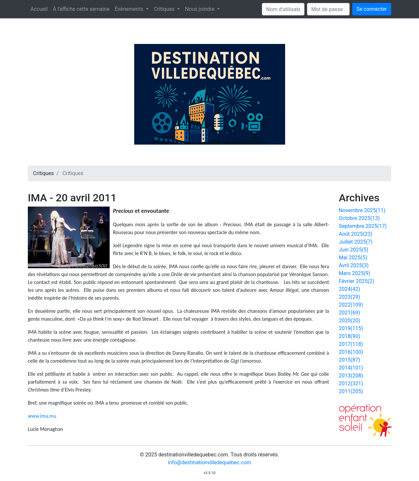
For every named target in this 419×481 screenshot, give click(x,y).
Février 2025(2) (356, 281)
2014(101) (351, 368)
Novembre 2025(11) (362, 210)
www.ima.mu (42, 416)
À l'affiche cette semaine (81, 9)
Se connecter (371, 9)
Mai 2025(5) (353, 257)
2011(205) (351, 391)
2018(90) (349, 336)
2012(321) (351, 383)
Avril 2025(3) (354, 265)
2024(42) (349, 289)
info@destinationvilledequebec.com (209, 462)
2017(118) (351, 344)
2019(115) (351, 328)
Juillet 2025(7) (356, 242)
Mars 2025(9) (354, 273)
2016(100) (351, 352)
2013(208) (351, 375)
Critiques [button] (165, 9)
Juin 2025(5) (353, 250)
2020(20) (349, 320)
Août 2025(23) (356, 234)
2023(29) (349, 297)
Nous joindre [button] (200, 9)
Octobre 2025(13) (359, 218)
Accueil (38, 9)
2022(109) (351, 305)
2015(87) (349, 360)
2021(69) (349, 313)
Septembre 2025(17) (363, 226)
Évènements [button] (129, 9)
